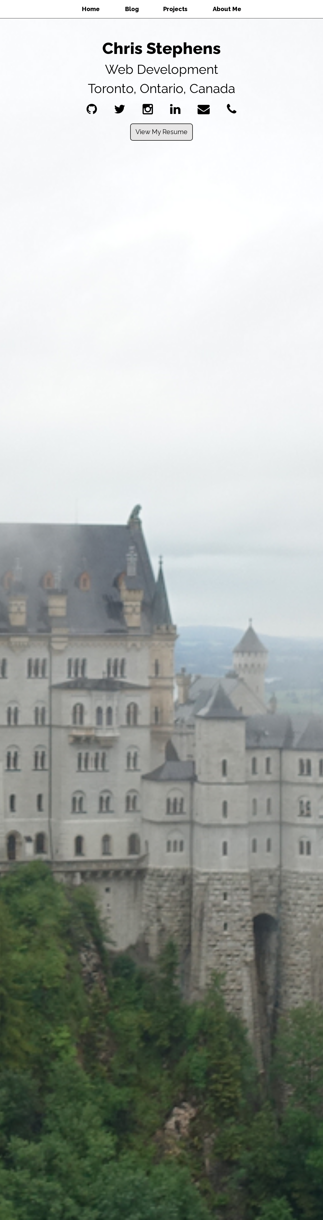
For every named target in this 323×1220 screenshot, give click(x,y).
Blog (132, 9)
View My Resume (161, 132)
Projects (175, 9)
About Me (227, 9)
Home (91, 9)
